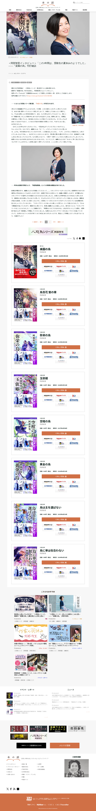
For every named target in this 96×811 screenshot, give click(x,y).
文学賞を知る (40, 10)
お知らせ (9, 771)
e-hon (61, 271)
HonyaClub (74, 271)
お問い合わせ (11, 773)
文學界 (40, 763)
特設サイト (75, 10)
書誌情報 (85, 10)
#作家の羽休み (33, 649)
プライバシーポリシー (13, 766)
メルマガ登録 (64, 744)
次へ (54, 222)
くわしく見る (59, 261)
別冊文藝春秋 (41, 768)
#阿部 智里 (25, 620)
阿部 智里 (23, 82)
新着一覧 (24, 763)
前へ (41, 222)
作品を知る (29, 10)
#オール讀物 (51, 620)
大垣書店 (61, 276)
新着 (10, 10)
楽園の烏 (29, 82)
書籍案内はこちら (32, 744)
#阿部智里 (17, 679)
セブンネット (74, 267)
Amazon (48, 267)
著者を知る (19, 10)
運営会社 (9, 768)
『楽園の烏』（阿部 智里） (78, 125)
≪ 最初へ (35, 222)
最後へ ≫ (61, 222)
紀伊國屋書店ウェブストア (48, 271)
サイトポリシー (11, 763)
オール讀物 (41, 766)
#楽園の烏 (32, 620)
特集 (66, 10)
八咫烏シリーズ (15, 82)
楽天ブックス (61, 267)
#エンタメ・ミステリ (20, 73)
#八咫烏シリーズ (18, 620)
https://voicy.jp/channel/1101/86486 (39, 96)
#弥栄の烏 (23, 679)
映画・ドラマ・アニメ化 (54, 10)
